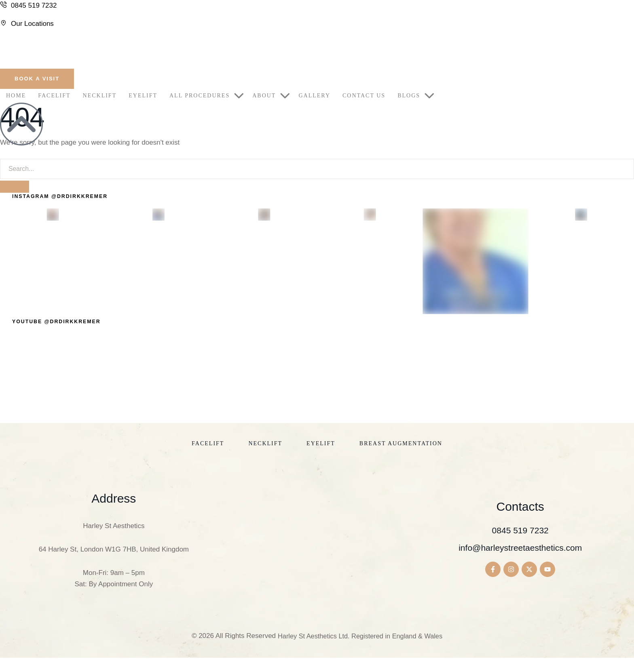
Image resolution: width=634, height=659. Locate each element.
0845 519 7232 (520, 531)
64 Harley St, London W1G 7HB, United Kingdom (114, 550)
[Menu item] (16, 96)
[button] (37, 79)
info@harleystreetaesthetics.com (520, 548)
